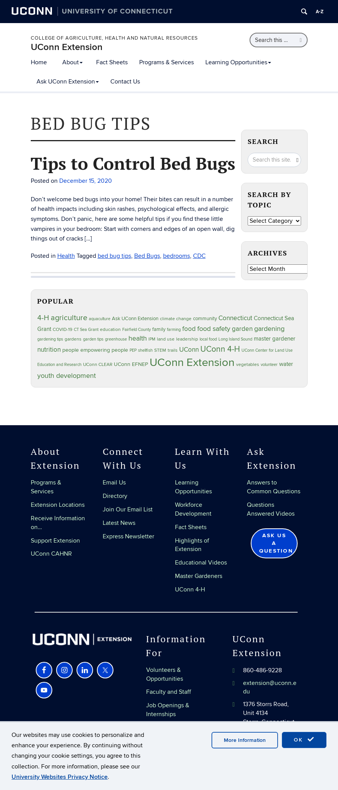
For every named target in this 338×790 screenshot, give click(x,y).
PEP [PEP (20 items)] (133, 350)
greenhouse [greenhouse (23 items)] (116, 339)
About (72, 62)
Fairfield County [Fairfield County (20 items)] (136, 329)
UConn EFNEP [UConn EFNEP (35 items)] (131, 364)
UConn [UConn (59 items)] (189, 350)
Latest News (119, 523)
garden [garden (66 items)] (242, 329)
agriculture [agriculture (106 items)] (69, 317)
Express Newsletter (128, 536)
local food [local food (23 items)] (208, 339)
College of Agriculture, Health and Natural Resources (114, 38)
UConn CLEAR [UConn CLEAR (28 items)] (97, 364)
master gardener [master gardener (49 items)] (274, 338)
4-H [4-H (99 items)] (43, 317)
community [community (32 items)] (205, 319)
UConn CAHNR (51, 554)
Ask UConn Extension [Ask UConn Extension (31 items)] (135, 319)
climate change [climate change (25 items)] (175, 318)
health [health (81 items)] (137, 338)
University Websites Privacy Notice (60, 777)
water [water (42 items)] (286, 364)
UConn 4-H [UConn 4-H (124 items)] (220, 349)
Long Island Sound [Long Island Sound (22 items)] (235, 339)
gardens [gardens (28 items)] (73, 339)
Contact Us (125, 81)
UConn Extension (67, 47)
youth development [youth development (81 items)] (66, 376)
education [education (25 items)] (110, 329)
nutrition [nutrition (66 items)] (49, 350)
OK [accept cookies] (304, 739)
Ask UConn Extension (68, 81)
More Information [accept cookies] (245, 740)
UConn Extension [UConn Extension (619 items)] (192, 362)
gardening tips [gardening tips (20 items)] (50, 339)
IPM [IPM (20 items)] (151, 339)
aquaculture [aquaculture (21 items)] (99, 318)
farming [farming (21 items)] (174, 329)
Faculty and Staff (168, 692)
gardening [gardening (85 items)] (269, 328)
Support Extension (55, 540)
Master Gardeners (198, 576)
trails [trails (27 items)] (173, 350)
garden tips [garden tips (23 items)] (93, 339)
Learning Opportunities (238, 62)
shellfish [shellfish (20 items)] (145, 350)
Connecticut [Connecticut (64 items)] (235, 318)
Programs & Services (166, 62)
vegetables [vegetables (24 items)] (247, 364)
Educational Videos (201, 562)
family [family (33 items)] (158, 329)
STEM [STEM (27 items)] (160, 350)
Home (39, 62)
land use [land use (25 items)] (166, 339)
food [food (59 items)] (189, 329)
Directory (115, 496)
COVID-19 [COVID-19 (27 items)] (62, 329)
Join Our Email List (128, 509)
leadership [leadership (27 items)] (187, 339)
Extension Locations (58, 505)
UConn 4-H (190, 589)
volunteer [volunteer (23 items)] (269, 364)
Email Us (114, 482)
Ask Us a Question (276, 543)
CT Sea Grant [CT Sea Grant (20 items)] (86, 329)
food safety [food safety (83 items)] (213, 328)
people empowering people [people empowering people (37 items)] (95, 350)
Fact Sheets (112, 62)
